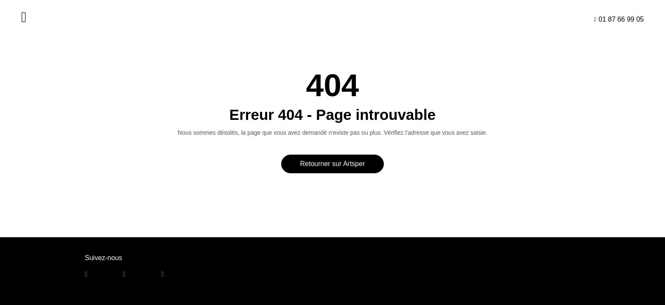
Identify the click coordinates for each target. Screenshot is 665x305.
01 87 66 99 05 (621, 19)
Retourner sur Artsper (332, 163)
